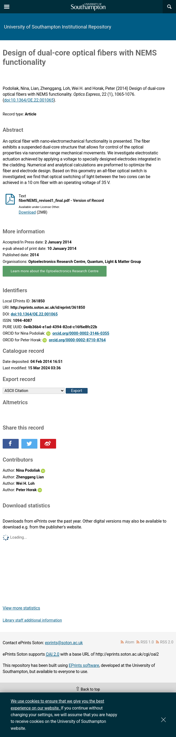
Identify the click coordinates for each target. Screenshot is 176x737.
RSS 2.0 (167, 642)
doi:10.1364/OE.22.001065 (28, 100)
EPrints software (84, 665)
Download (27, 212)
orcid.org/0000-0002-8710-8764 (77, 340)
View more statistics (21, 608)
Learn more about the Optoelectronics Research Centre (55, 271)
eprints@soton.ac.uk (64, 642)
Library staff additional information (32, 620)
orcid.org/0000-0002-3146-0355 (80, 333)
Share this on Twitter (29, 443)
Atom (129, 642)
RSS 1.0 (147, 642)
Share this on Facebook (11, 443)
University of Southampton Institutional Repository (57, 27)
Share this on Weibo (48, 443)
